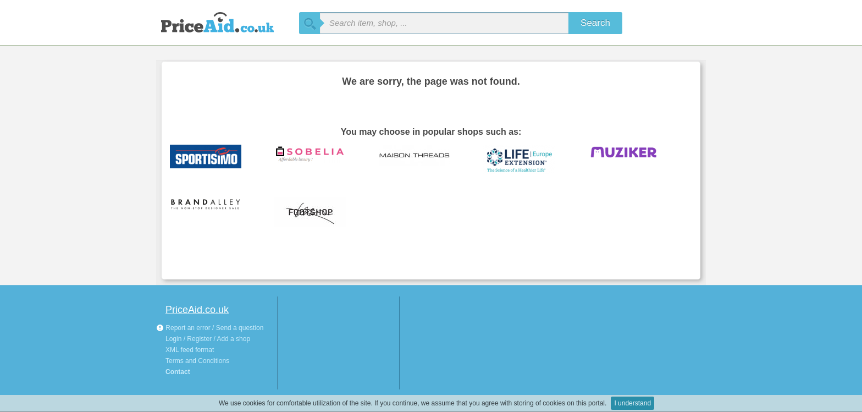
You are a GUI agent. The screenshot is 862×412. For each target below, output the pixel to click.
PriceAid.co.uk (197, 309)
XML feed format (189, 350)
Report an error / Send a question (209, 328)
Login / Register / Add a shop (207, 339)
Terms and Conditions (197, 361)
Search (595, 23)
